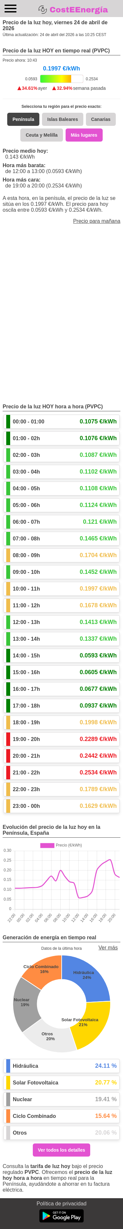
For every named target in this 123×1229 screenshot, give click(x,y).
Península (23, 119)
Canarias (101, 119)
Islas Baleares (62, 119)
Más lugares (84, 135)
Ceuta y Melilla (41, 135)
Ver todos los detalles (61, 1150)
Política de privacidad (61, 1203)
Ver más (108, 947)
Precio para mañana (96, 221)
